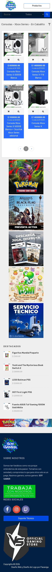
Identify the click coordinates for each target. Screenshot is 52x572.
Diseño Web (16, 567)
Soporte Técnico (26, 518)
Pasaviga (44, 567)
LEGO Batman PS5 (21, 380)
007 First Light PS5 (22, 392)
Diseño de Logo (30, 567)
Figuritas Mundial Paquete (25, 353)
